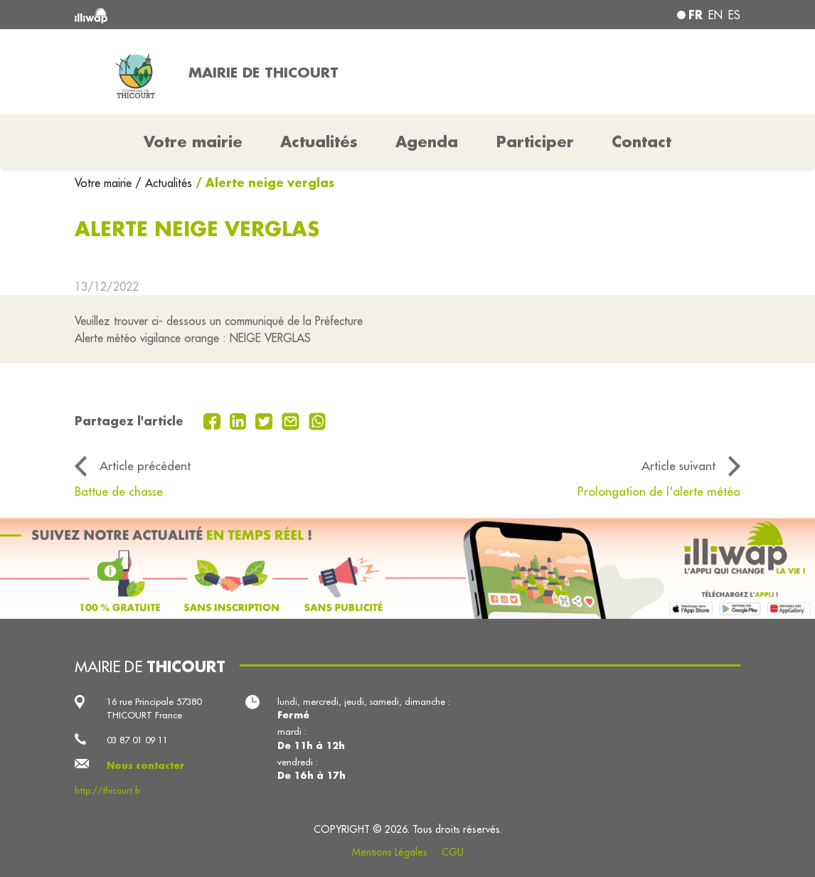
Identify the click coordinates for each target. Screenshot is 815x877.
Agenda (426, 142)
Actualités (319, 142)
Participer (535, 142)
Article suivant (678, 466)
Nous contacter (146, 765)
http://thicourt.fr (107, 790)
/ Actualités (163, 183)
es (734, 15)
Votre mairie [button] (193, 142)
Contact (641, 142)
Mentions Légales (389, 852)
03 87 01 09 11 (137, 739)
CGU (453, 852)
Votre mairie (105, 183)
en (715, 15)
